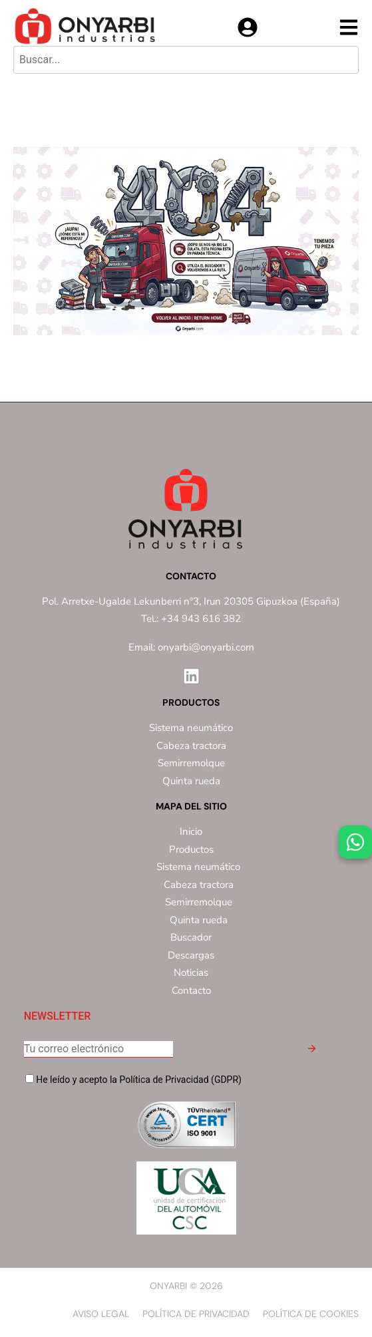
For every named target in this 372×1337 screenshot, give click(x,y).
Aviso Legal (101, 1314)
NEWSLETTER (57, 1016)
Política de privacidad (196, 1314)
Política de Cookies (311, 1314)
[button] (311, 1051)
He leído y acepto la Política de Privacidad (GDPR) (133, 1079)
